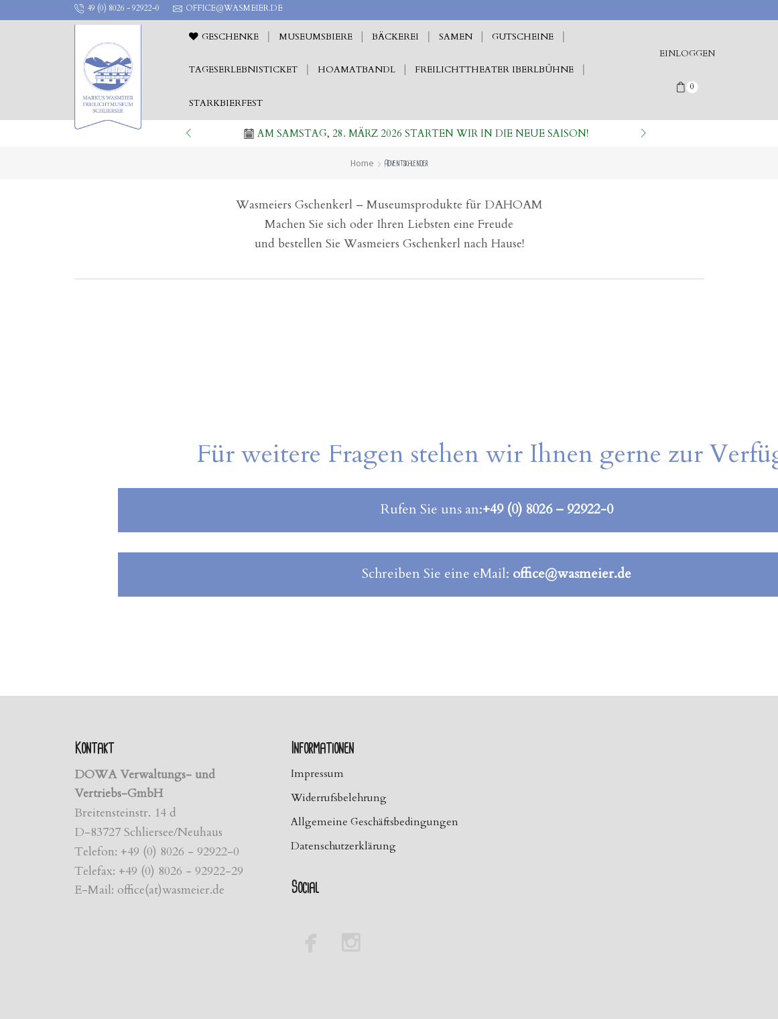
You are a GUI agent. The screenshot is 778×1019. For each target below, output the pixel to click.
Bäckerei (395, 37)
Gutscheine (523, 37)
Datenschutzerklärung (344, 846)
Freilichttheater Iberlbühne (494, 70)
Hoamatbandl (356, 70)
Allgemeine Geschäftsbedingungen (375, 822)
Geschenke (224, 37)
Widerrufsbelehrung (340, 797)
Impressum (317, 773)
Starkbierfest (226, 103)
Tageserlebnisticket (243, 70)
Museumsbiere (315, 37)
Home (362, 163)
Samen (455, 37)
